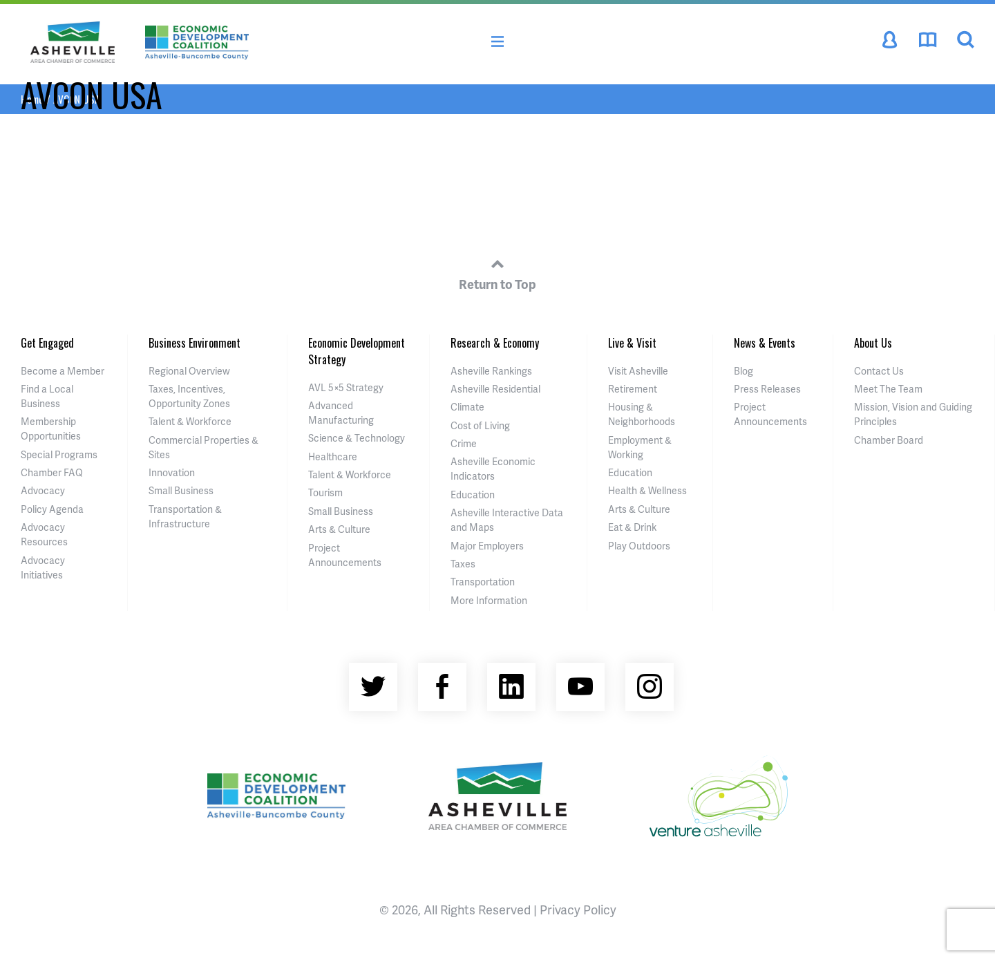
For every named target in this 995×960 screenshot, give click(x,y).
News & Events (764, 343)
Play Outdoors (639, 545)
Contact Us (879, 370)
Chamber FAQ (52, 472)
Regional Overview (189, 370)
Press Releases (767, 388)
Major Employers (487, 545)
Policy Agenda (52, 509)
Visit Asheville (638, 370)
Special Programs (59, 454)
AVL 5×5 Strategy (345, 387)
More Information (489, 600)
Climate (467, 406)
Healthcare (332, 456)
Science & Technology (356, 437)
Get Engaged (47, 343)
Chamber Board (888, 439)
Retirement (632, 388)
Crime (464, 443)
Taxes (463, 563)
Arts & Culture (339, 529)
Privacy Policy (578, 909)
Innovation (172, 472)
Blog (743, 370)
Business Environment (194, 343)
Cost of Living (480, 425)
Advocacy (43, 490)
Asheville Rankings (491, 370)
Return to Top (497, 272)
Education (473, 494)
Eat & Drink (632, 527)
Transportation (483, 581)
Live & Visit (632, 343)
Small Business (181, 490)
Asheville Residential (495, 388)
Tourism (325, 492)
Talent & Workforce (190, 421)
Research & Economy (495, 343)
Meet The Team (888, 388)
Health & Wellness (647, 490)
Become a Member (62, 370)
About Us (873, 343)
